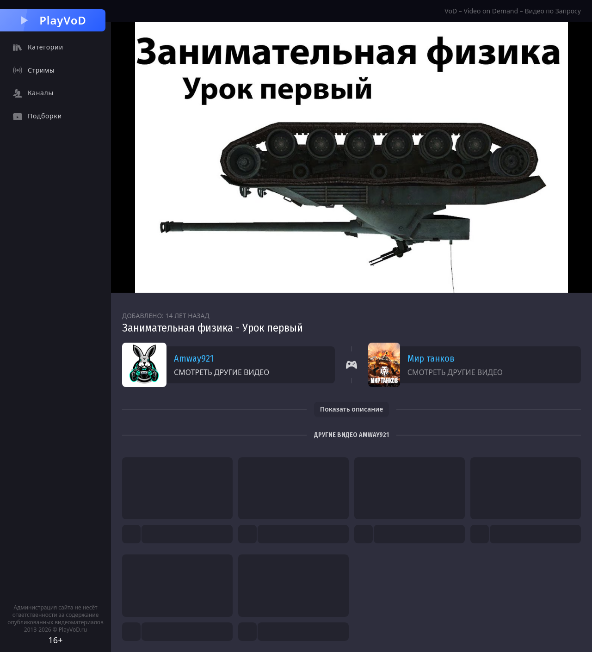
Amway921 (194, 358)
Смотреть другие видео (221, 372)
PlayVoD (52, 20)
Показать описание (351, 409)
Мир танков (431, 358)
